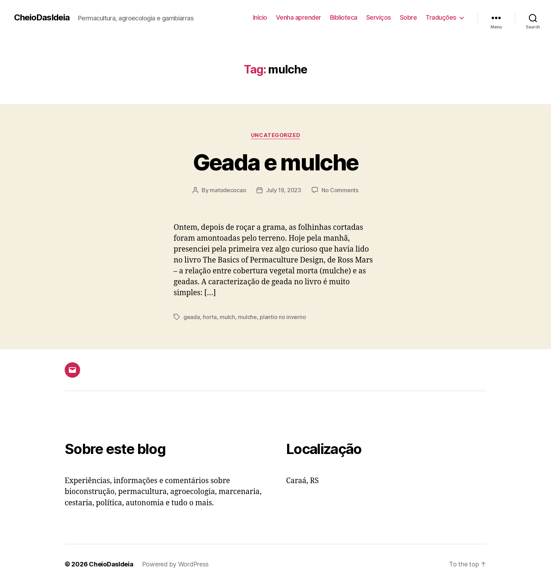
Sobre (408, 17)
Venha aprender (298, 17)
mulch (227, 316)
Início (260, 17)
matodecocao (228, 190)
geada (191, 316)
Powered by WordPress (175, 564)
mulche (247, 316)
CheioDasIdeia (42, 17)
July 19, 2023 (283, 190)
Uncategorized (275, 135)
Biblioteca (343, 17)
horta (210, 316)
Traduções (441, 17)
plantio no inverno (283, 316)
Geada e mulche (275, 162)
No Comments (340, 190)
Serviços (378, 17)
